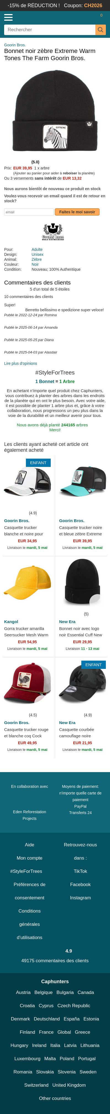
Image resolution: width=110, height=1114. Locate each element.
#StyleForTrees (29, 871)
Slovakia (45, 1072)
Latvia (70, 1045)
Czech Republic (73, 1005)
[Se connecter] (80, 17)
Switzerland (36, 1085)
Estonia (91, 1019)
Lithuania (90, 1045)
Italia (55, 1045)
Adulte (37, 249)
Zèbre (37, 259)
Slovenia (67, 1072)
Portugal (86, 1058)
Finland (27, 1032)
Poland (67, 1058)
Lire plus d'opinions (20, 363)
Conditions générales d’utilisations (29, 924)
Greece (82, 1032)
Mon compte (29, 858)
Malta (50, 1058)
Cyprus (46, 1005)
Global (64, 1032)
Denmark (20, 1019)
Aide (29, 844)
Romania (23, 1072)
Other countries (55, 1098)
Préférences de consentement (29, 891)
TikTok (80, 871)
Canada (85, 992)
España (72, 1019)
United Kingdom (69, 1085)
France (46, 1032)
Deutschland (47, 1019)
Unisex (38, 254)
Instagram (80, 897)
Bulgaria (65, 992)
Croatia (27, 1005)
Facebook (80, 884)
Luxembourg (27, 1058)
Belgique (43, 992)
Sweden (88, 1072)
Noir (35, 264)
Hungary (19, 1045)
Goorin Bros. (15, 45)
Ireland (39, 1045)
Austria (23, 992)
